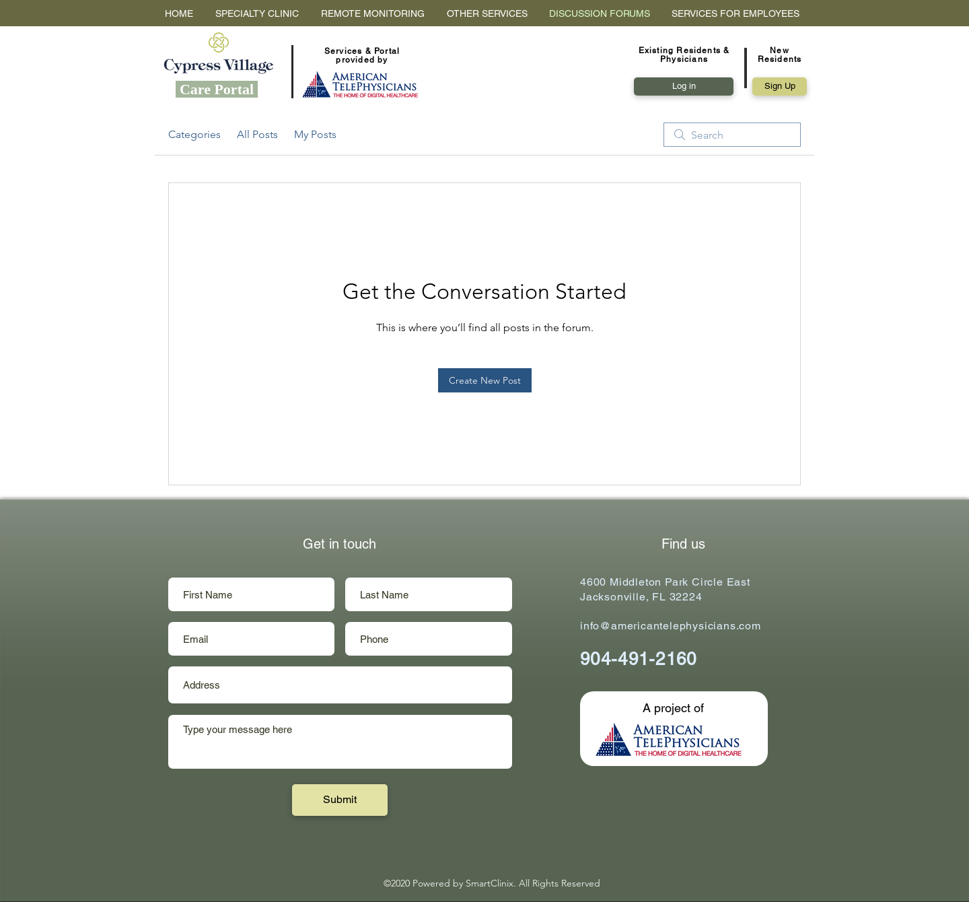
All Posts (257, 134)
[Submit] (340, 800)
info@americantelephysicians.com (670, 625)
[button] (779, 86)
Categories (194, 134)
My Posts (315, 134)
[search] (732, 135)
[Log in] (683, 86)
